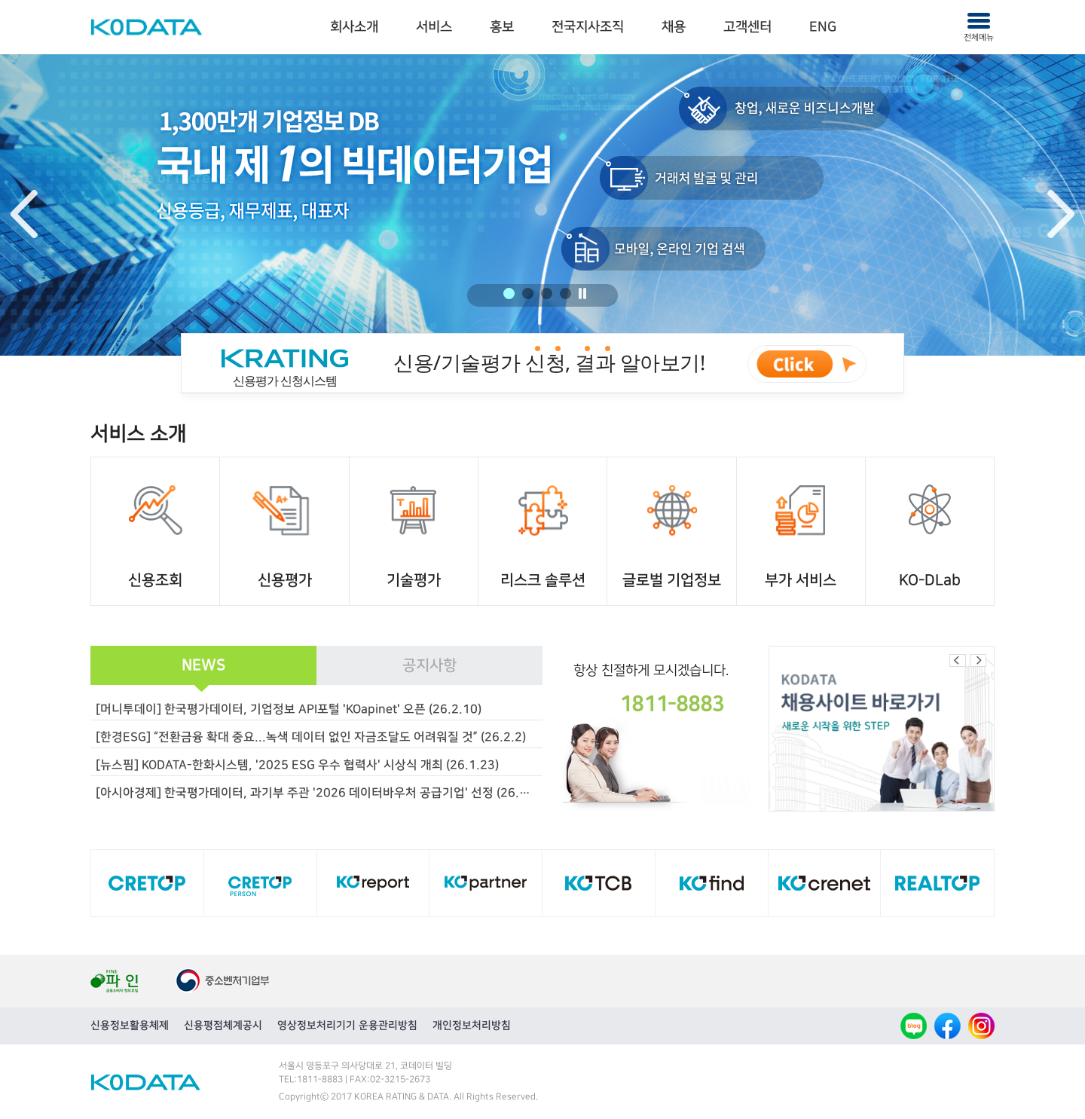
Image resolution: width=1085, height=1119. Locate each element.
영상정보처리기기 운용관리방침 (347, 1026)
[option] (542, 205)
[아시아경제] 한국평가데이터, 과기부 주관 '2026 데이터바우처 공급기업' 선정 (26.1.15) (319, 793)
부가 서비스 (800, 580)
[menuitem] (354, 27)
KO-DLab (930, 580)
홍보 (502, 27)
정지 (582, 293)
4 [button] (565, 293)
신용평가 (285, 580)
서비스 (434, 27)
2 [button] (527, 293)
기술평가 (414, 580)
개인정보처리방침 (471, 1026)
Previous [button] (24, 214)
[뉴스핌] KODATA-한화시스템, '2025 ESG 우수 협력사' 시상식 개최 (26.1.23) (297, 765)
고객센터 (747, 27)
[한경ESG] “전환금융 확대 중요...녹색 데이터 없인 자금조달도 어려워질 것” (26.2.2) (311, 737)
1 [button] (509, 293)
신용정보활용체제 (129, 1026)
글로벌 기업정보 (671, 580)
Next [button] (1060, 214)
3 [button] (546, 293)
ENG (822, 27)
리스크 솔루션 (542, 580)
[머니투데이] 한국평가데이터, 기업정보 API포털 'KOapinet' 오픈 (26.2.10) (288, 709)
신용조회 (155, 580)
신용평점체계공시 (223, 1026)
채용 (674, 27)
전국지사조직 (588, 27)
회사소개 (354, 27)
